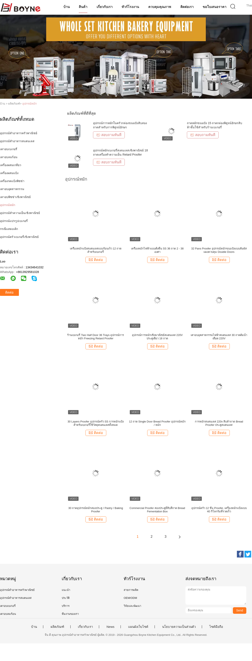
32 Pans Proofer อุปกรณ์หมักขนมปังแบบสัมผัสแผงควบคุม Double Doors (219, 250)
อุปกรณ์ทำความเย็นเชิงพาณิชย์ (20, 213)
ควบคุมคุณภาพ (159, 7)
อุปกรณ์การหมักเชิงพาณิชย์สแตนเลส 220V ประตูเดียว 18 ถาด (157, 336)
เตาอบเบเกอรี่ (8, 149)
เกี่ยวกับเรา (105, 7)
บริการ (66, 605)
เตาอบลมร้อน (8, 157)
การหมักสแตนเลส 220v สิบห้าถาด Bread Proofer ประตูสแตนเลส (219, 423)
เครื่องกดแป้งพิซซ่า (12, 181)
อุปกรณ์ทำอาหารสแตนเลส (17, 141)
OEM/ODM (130, 597)
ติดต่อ (9, 292)
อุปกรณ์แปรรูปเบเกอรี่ (14, 221)
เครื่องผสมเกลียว (10, 165)
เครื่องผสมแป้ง (9, 173)
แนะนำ (66, 589)
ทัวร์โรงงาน (130, 7)
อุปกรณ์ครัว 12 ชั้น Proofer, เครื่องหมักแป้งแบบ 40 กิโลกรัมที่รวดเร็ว (219, 509)
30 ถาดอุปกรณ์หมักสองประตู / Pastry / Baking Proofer (95, 509)
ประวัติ (66, 597)
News (110, 626)
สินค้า (83, 7)
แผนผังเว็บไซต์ (138, 626)
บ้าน (66, 7)
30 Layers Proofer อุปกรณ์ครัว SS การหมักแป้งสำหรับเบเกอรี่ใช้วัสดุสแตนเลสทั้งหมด (96, 423)
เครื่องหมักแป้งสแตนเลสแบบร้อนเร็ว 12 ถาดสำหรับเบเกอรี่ (96, 250)
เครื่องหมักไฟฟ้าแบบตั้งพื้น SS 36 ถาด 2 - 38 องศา (157, 250)
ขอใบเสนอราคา (214, 7)
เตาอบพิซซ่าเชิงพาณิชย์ (15, 197)
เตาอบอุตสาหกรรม (12, 189)
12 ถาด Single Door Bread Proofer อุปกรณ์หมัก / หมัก (157, 423)
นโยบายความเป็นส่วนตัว (179, 626)
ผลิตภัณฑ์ (57, 626)
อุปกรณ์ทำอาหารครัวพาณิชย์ (18, 133)
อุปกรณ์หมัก (29, 103)
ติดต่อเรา (187, 7)
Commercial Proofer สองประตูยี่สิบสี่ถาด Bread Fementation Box (157, 509)
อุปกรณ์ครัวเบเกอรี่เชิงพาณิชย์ (19, 237)
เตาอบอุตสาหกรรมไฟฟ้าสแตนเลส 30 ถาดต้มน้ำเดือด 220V (219, 336)
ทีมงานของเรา (70, 613)
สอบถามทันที (108, 135)
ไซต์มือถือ (216, 626)
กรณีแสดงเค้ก (9, 229)
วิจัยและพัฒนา (132, 605)
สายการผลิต (131, 589)
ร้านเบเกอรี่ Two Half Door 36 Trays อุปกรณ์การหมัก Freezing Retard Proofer (95, 336)
